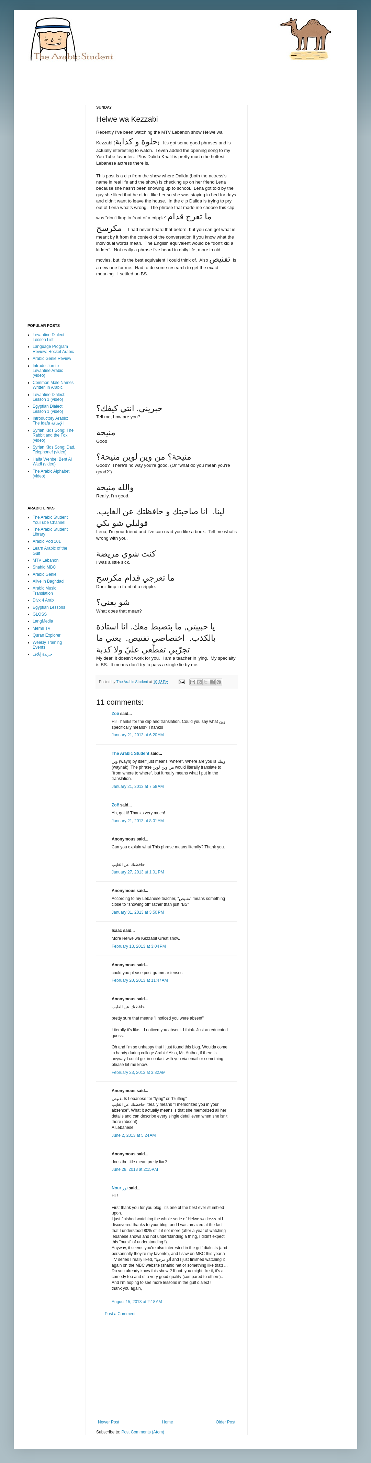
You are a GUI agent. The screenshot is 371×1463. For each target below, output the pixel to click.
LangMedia (43, 621)
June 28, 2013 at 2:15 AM (135, 1169)
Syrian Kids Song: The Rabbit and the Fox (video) (53, 435)
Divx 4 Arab (43, 600)
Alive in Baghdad (48, 581)
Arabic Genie (44, 574)
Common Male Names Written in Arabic (53, 385)
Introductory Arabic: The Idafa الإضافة (50, 421)
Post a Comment (120, 1313)
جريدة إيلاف (42, 654)
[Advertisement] (152, 77)
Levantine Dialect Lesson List (48, 337)
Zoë (115, 713)
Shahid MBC (44, 567)
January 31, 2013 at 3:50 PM (138, 912)
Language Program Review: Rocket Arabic (53, 349)
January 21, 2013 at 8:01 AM (138, 820)
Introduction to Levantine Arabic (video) (48, 370)
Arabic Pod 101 (47, 541)
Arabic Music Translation (44, 590)
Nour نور (119, 1188)
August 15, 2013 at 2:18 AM (137, 1301)
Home (167, 1422)
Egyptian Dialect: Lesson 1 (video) (48, 409)
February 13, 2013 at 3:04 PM (139, 946)
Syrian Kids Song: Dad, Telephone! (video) (54, 449)
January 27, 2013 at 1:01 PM (138, 872)
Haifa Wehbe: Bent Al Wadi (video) (52, 461)
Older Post (225, 1422)
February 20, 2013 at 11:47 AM (140, 980)
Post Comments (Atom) (142, 1432)
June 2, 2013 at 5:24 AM (134, 1135)
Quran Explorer (46, 635)
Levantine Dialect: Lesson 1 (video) (49, 397)
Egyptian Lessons (49, 607)
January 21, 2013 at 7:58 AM (138, 786)
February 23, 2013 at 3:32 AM (139, 1072)
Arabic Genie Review (52, 358)
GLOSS (40, 614)
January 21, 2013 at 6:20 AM (138, 735)
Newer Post (108, 1422)
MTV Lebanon (45, 560)
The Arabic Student (130, 753)
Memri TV (41, 628)
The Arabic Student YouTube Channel (50, 520)
